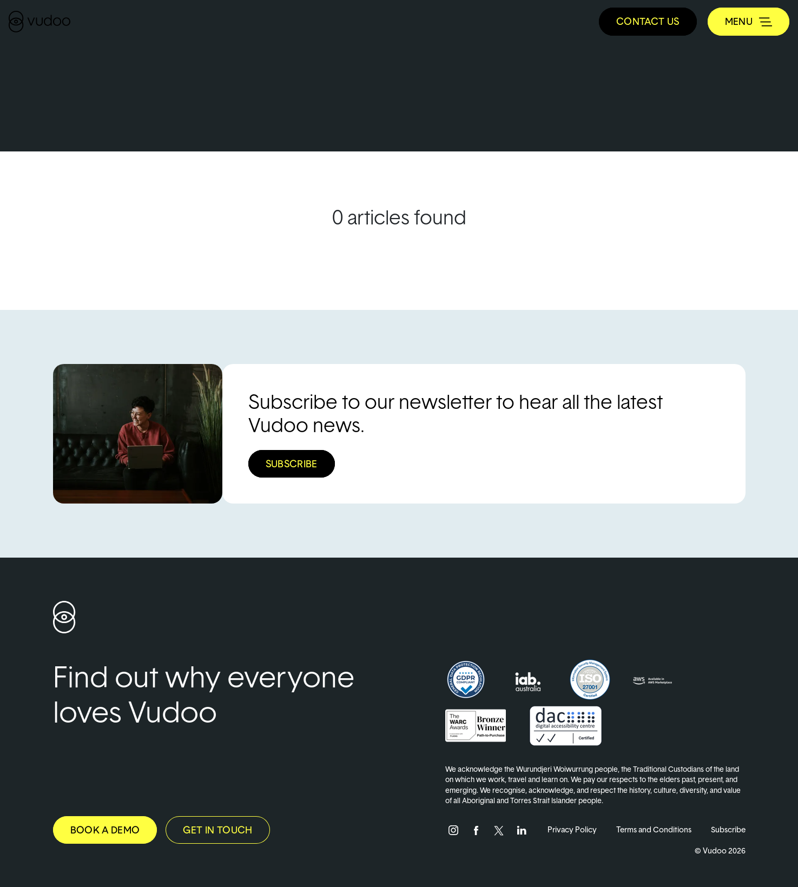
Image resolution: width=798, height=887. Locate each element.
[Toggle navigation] (748, 22)
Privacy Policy (572, 829)
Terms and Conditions (653, 829)
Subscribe (728, 829)
